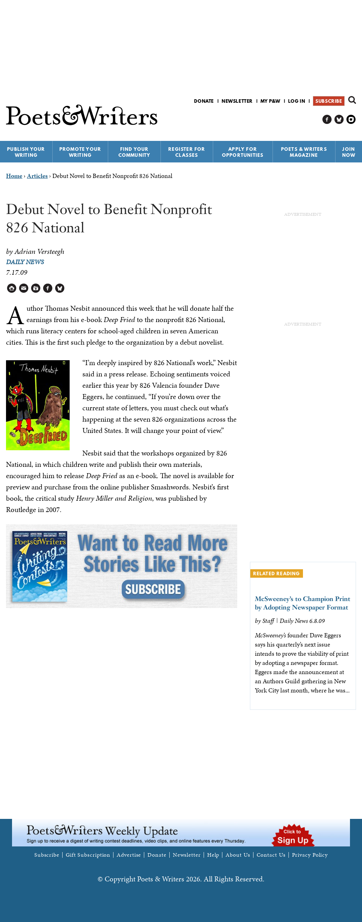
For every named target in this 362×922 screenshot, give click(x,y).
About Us (238, 855)
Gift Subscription (88, 855)
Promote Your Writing (80, 152)
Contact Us (271, 855)
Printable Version (12, 288)
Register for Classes (186, 152)
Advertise (129, 855)
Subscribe (328, 101)
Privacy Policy (310, 855)
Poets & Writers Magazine (304, 152)
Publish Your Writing (26, 152)
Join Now (349, 152)
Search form (352, 100)
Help (213, 855)
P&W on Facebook (327, 119)
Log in (296, 101)
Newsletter (237, 101)
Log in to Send (24, 288)
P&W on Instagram (351, 119)
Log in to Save (36, 288)
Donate (204, 101)
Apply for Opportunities (243, 152)
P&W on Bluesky (339, 119)
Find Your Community (134, 152)
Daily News (25, 262)
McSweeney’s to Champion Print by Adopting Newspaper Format (302, 603)
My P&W (270, 101)
